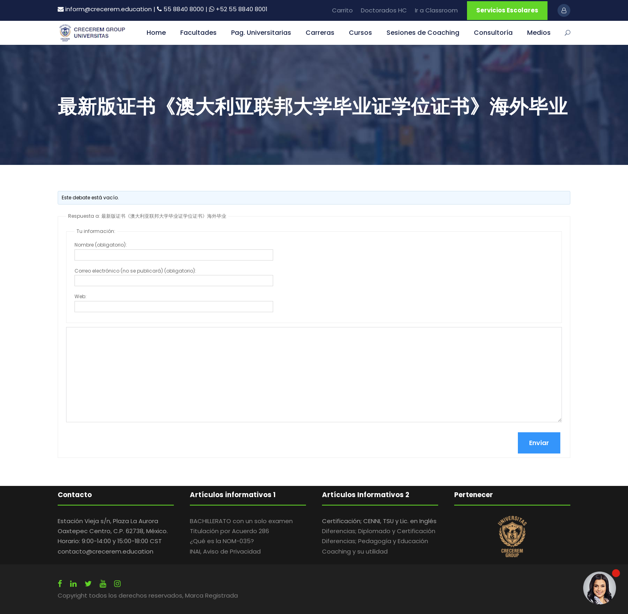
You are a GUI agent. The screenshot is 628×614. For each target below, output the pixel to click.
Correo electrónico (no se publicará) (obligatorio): (135, 270)
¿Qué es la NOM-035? (222, 541)
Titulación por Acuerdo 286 (229, 531)
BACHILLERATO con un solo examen (241, 521)
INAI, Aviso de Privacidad (225, 551)
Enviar (539, 442)
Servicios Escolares (507, 10)
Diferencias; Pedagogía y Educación (375, 541)
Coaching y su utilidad (355, 551)
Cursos (360, 32)
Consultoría (493, 32)
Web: (80, 296)
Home (156, 32)
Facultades (198, 32)
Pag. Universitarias (261, 32)
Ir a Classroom (436, 10)
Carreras (320, 32)
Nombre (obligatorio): (100, 244)
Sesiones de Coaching (422, 32)
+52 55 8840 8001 (242, 9)
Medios (539, 32)
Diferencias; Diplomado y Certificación (378, 531)
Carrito (342, 10)
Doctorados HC (384, 10)
